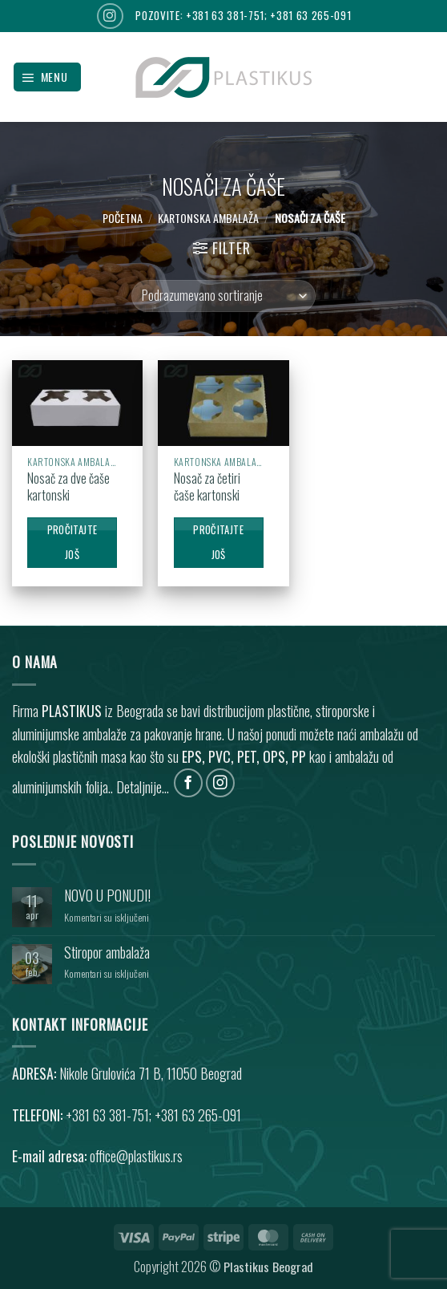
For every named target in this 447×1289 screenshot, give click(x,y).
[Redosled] (223, 296)
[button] (47, 77)
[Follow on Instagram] (110, 16)
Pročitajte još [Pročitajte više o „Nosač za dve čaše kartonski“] (72, 542)
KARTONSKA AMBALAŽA (208, 217)
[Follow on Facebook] (188, 783)
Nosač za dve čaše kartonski (68, 487)
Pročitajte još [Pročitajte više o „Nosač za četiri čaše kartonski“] (218, 542)
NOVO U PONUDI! (107, 895)
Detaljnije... (142, 786)
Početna (123, 217)
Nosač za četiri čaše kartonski (207, 487)
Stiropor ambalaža (107, 952)
